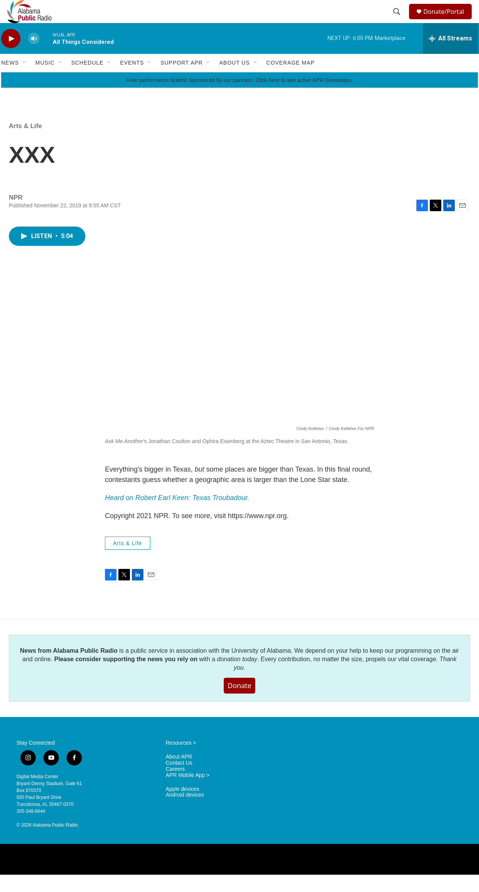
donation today (237, 676)
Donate (239, 702)
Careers (175, 786)
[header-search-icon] (398, 20)
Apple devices (182, 806)
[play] (11, 56)
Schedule (87, 80)
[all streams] (450, 55)
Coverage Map (290, 80)
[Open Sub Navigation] (25, 80)
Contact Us (179, 780)
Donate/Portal (447, 20)
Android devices (185, 812)
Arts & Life (25, 143)
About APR (179, 774)
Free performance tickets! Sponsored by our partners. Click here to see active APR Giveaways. (239, 97)
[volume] (33, 56)
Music (45, 80)
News (10, 80)
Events (132, 80)
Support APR (181, 80)
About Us (234, 80)
